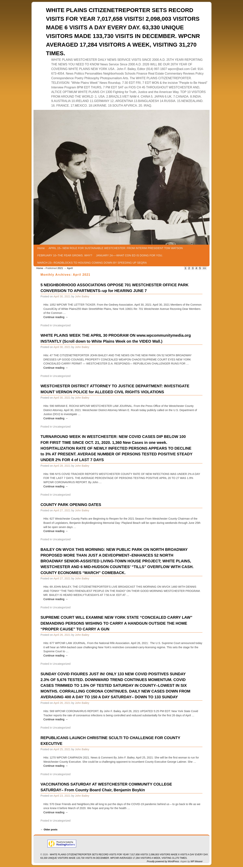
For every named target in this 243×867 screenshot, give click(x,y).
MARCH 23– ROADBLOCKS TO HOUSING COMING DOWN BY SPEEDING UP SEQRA (92, 262)
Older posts (49, 829)
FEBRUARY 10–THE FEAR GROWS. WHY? (64, 255)
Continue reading (55, 317)
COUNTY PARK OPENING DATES (71, 505)
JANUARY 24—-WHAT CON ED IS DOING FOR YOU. (129, 255)
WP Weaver (197, 861)
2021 (60, 268)
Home (41, 248)
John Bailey (82, 296)
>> (204, 268)
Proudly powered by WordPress (163, 861)
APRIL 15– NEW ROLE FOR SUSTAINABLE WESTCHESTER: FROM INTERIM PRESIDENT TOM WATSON (116, 248)
